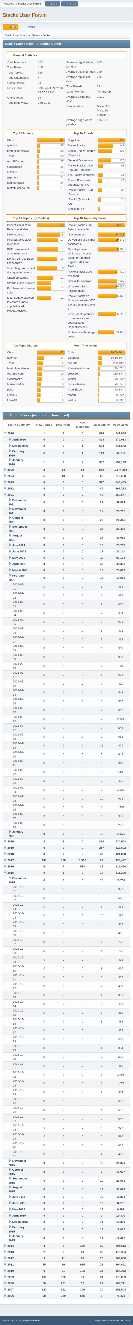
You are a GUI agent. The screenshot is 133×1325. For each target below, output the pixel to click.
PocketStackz (76, 145)
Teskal (11, 156)
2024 (11, 476)
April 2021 (19, 564)
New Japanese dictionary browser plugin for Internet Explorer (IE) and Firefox (79, 258)
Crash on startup (17, 277)
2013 (11, 1252)
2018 (11, 854)
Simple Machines (31, 1320)
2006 (11, 1295)
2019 (11, 847)
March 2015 (20, 1221)
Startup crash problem (21, 283)
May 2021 (18, 557)
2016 (11, 866)
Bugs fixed (74, 140)
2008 (11, 1283)
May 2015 (18, 1209)
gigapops (13, 177)
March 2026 (20, 445)
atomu (72, 395)
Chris (10, 140)
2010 (11, 1270)
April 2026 (19, 439)
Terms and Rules (110, 1320)
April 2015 (19, 1215)
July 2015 (18, 1196)
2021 (11, 494)
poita (10, 389)
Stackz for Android (79, 281)
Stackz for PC (76, 208)
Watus (72, 400)
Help (97, 1320)
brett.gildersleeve (18, 150)
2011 (11, 1264)
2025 (11, 469)
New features (15, 234)
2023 (11, 482)
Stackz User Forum (25, 15)
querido (12, 145)
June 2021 (19, 551)
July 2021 (18, 545)
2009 (11, 1277)
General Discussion (80, 160)
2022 (11, 488)
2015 (11, 872)
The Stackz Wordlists (81, 175)
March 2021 (20, 570)
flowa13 (12, 400)
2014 (11, 1245)
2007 (11, 1289)
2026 (11, 433)
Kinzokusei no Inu (18, 188)
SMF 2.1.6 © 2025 (11, 1320)
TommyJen (104, 91)
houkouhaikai (15, 182)
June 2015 (19, 1203)
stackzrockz (14, 166)
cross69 (12, 172)
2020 (11, 841)
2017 (11, 860)
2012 (11, 1258)
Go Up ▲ (126, 1320)
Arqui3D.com (15, 161)
